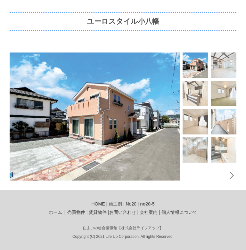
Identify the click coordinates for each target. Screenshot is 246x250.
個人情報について (179, 212)
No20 (131, 203)
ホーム (55, 212)
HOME (98, 203)
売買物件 (76, 212)
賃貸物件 (98, 212)
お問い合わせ (122, 212)
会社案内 (149, 212)
